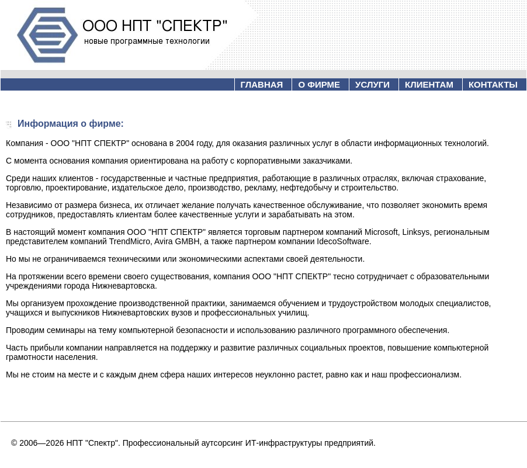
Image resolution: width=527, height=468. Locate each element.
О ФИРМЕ (319, 84)
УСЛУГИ (372, 84)
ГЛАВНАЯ (262, 84)
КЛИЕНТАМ (429, 84)
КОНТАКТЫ (493, 84)
